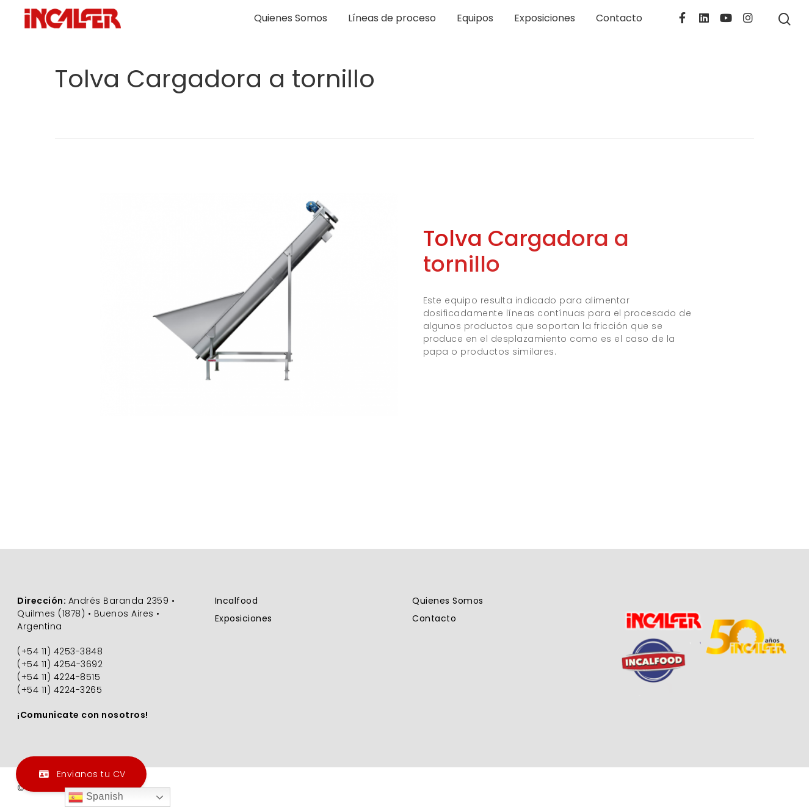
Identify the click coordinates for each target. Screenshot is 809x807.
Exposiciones (544, 18)
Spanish (95, 797)
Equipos (475, 18)
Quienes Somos (290, 18)
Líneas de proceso (392, 18)
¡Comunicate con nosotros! (82, 715)
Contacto (619, 18)
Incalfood (236, 601)
